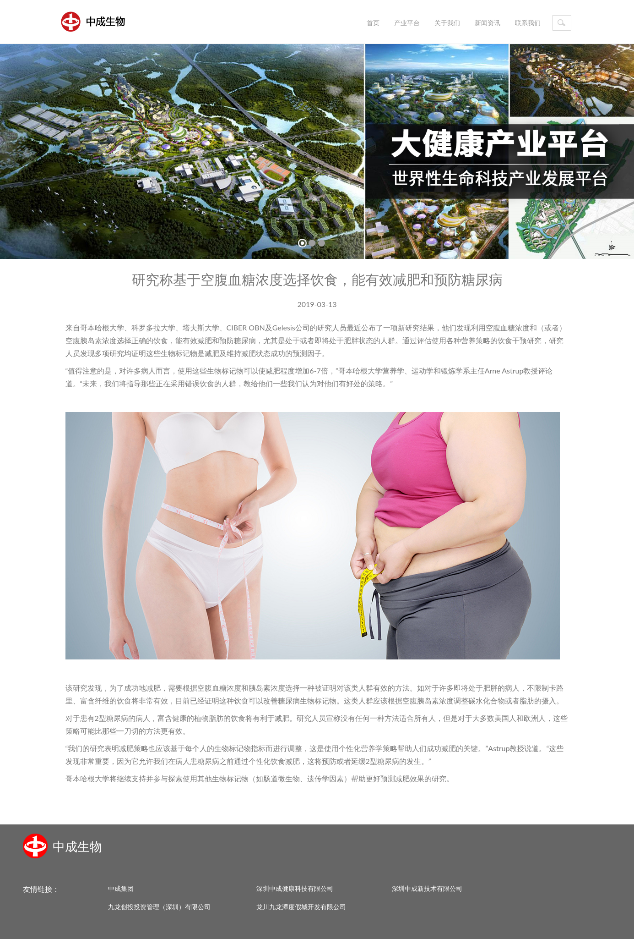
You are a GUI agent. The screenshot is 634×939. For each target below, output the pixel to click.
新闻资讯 (487, 23)
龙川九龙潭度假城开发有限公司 (301, 907)
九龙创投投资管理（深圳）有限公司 (159, 907)
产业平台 (407, 23)
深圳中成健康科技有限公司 (294, 888)
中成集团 (121, 888)
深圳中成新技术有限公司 (427, 888)
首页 (373, 23)
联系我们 (528, 23)
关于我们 (447, 23)
